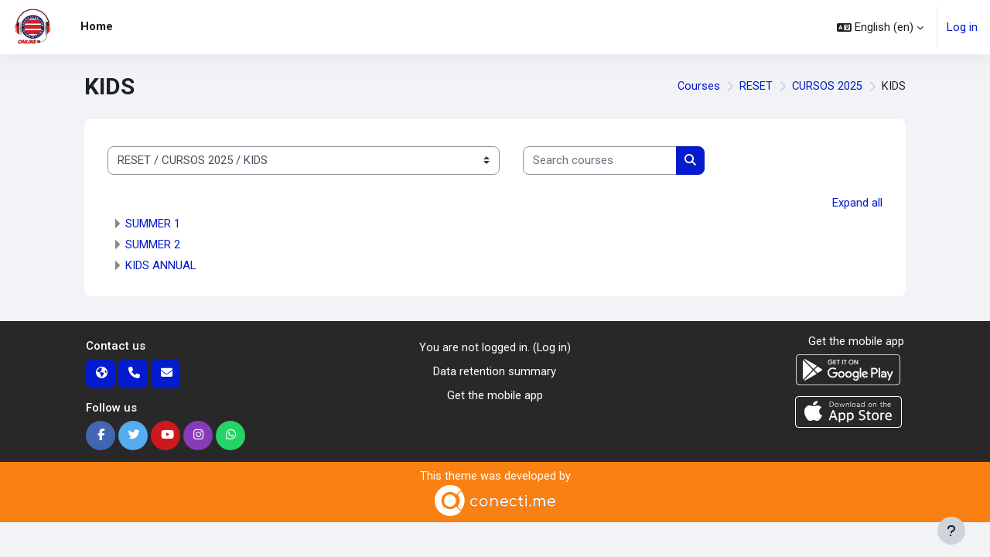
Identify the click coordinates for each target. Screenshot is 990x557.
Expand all (857, 203)
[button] (880, 27)
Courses (697, 87)
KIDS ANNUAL (160, 265)
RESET (755, 87)
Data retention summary (494, 371)
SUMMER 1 (152, 224)
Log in (962, 27)
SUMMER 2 (152, 244)
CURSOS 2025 (826, 87)
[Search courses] (600, 160)
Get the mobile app (495, 395)
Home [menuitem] (96, 26)
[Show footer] (951, 531)
